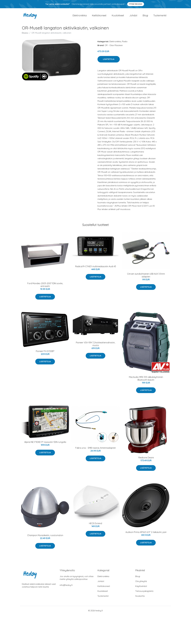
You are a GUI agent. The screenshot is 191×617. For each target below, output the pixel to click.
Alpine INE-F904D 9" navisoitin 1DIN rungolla (45, 444)
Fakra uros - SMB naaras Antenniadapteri (95, 449)
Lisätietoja (108, 61)
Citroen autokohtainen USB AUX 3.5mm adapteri (146, 277)
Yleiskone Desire (146, 459)
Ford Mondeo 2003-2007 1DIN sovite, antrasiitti (45, 286)
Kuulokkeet (118, 16)
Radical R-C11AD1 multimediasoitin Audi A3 (95, 268)
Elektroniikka (80, 16)
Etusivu (25, 34)
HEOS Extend (95, 525)
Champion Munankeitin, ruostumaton (45, 537)
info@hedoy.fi (66, 587)
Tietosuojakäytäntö (144, 593)
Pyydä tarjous (135, 4)
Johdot (133, 16)
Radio (124, 43)
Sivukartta (140, 598)
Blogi (145, 16)
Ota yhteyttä (141, 583)
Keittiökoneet (99, 16)
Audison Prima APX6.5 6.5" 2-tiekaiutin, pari (145, 534)
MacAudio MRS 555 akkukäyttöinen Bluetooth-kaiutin (146, 380)
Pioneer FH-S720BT (45, 353)
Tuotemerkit (159, 16)
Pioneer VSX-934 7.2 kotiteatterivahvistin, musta (95, 345)
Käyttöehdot (141, 588)
